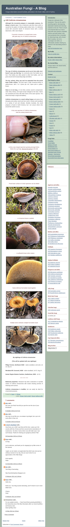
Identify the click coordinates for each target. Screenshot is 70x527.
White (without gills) (54, 132)
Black (50, 87)
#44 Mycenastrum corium (55, 251)
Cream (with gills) (54, 104)
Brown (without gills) (37, 396)
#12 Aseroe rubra (52, 334)
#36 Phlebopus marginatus (55, 238)
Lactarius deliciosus (53, 213)
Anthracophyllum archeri (54, 191)
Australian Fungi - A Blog (26, 8)
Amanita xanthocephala (54, 189)
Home (23, 520)
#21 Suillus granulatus (54, 240)
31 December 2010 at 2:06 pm (14, 464)
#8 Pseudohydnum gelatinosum (56, 293)
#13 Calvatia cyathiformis (55, 255)
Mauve (51, 113)
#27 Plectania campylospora (56, 340)
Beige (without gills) (54, 85)
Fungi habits (51, 143)
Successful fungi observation (56, 158)
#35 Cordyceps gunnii (54, 310)
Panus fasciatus (52, 221)
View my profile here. (54, 54)
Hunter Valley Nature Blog (55, 60)
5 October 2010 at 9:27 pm (13, 411)
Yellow (51, 135)
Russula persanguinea (54, 225)
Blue (50, 92)
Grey (50, 111)
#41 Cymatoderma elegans (55, 321)
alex (7, 403)
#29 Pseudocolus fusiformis (55, 333)
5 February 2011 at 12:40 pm (13, 476)
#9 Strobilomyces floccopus (55, 243)
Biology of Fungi (52, 145)
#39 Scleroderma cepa (54, 253)
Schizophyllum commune (55, 226)
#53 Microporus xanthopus (55, 272)
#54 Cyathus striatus (53, 298)
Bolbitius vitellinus (53, 193)
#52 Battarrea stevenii (54, 262)
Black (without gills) (54, 90)
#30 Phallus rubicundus (54, 331)
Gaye (7, 439)
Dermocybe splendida (54, 210)
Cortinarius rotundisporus (55, 204)
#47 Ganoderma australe (55, 278)
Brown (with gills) (54, 99)
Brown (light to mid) (54, 94)
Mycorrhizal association (54, 156)
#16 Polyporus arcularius (55, 281)
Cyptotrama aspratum (54, 206)
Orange (51, 121)
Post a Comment (9, 514)
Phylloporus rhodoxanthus (55, 223)
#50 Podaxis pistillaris (54, 264)
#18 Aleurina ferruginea (54, 342)
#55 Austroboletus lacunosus (56, 234)
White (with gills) (53, 130)
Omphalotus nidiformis (54, 219)
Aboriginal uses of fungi (54, 152)
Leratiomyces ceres (53, 215)
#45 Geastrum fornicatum (55, 249)
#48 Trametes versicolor (54, 276)
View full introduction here (55, 48)
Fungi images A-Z (53, 148)
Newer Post (6, 520)
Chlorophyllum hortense (54, 195)
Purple (51, 125)
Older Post (41, 520)
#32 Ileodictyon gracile (54, 329)
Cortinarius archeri (53, 202)
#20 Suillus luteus (53, 241)
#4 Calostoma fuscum (54, 266)
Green (51, 109)
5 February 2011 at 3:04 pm (13, 496)
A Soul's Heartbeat (11, 425)
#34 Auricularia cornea (54, 291)
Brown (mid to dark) (25, 396)
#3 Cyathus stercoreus (54, 302)
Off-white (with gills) (54, 118)
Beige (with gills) (53, 82)
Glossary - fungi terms (54, 154)
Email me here (52, 77)
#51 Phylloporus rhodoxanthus (56, 236)
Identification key (52, 146)
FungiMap (50, 141)
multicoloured (53, 116)
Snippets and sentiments (55, 71)
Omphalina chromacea (54, 217)
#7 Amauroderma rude (54, 283)
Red (50, 128)
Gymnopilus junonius (54, 211)
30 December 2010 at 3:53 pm (14, 436)
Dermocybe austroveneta (55, 208)
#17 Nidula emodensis (54, 300)
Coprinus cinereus (53, 196)
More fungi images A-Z (54, 150)
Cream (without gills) (55, 106)
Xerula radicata (52, 228)
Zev (7, 467)
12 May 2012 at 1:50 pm (12, 511)
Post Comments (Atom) (16, 524)
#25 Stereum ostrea (53, 323)
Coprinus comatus (53, 198)
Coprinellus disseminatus (55, 200)
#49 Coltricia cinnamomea (55, 274)
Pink (50, 123)
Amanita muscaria (53, 187)
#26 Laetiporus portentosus (55, 279)
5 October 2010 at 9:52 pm (13, 421)
